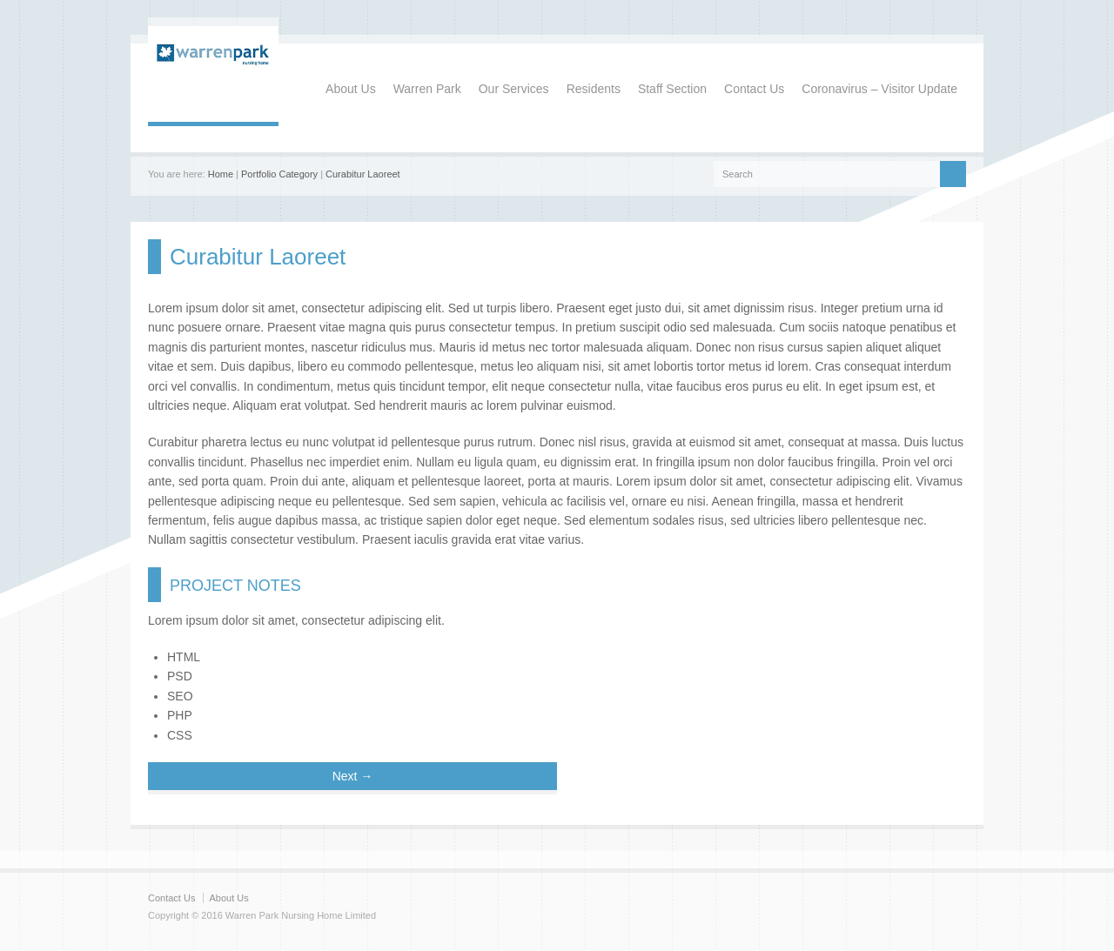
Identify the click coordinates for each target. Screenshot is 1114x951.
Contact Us (754, 89)
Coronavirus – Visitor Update (879, 89)
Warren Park (427, 89)
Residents (594, 89)
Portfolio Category (279, 174)
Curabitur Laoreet (362, 174)
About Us (350, 89)
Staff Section (672, 89)
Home (220, 174)
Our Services (514, 89)
